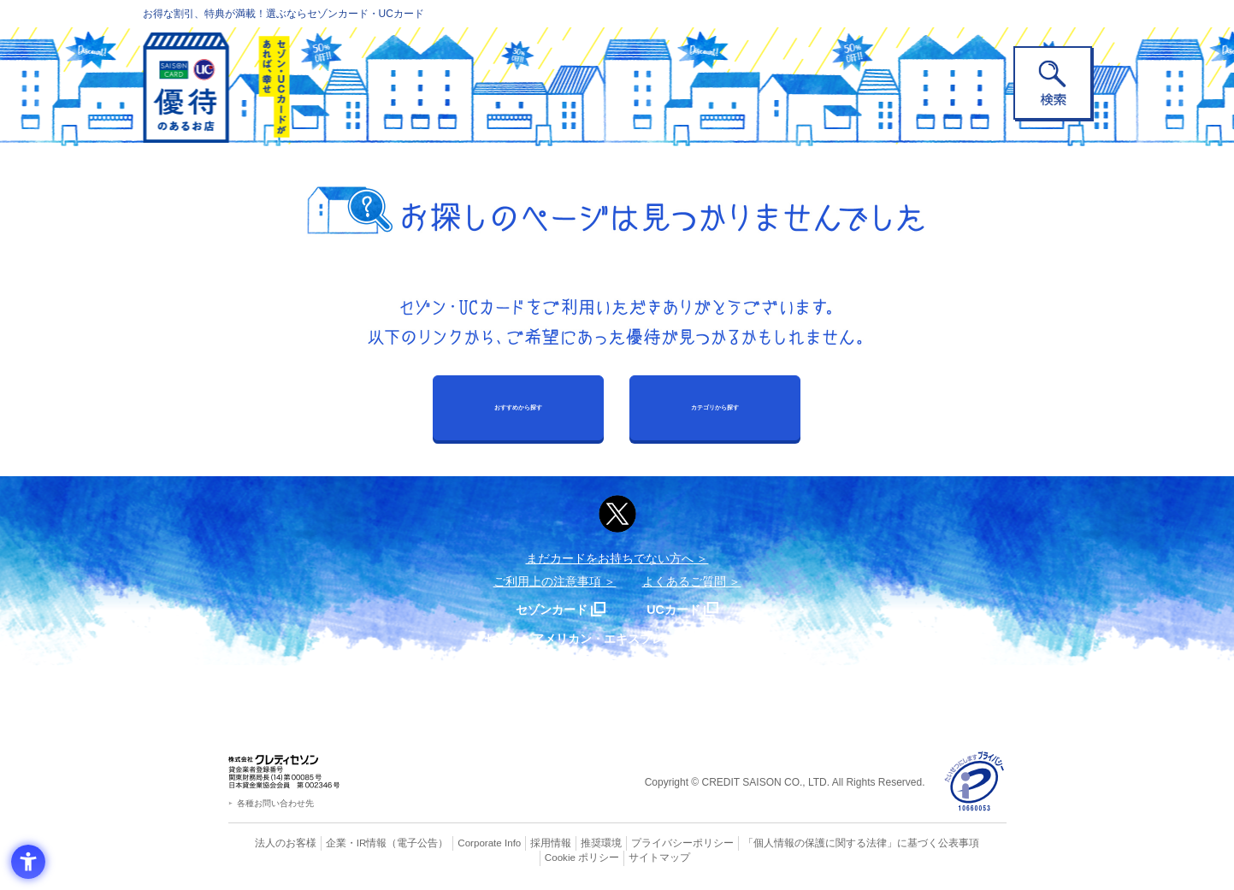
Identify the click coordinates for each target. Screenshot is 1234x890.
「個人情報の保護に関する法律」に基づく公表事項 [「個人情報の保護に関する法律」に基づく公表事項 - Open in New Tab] (805, 843)
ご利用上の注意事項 (547, 581)
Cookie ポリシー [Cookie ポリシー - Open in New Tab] (957, 843)
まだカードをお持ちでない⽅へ (610, 558)
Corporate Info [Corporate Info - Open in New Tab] (460, 843)
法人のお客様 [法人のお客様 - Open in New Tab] (270, 843)
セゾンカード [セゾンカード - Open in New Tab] (548, 609)
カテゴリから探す (715, 407)
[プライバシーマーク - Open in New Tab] (974, 782)
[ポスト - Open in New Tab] (617, 514)
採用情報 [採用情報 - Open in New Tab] (518, 843)
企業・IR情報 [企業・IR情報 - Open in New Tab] (336, 843)
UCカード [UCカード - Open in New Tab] (678, 609)
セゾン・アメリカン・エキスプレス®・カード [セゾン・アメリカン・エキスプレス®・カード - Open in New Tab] (608, 638)
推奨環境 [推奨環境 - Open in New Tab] (565, 843)
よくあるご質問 (684, 581)
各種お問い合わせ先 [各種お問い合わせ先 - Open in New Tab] (275, 803)
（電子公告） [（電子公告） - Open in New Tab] (392, 843)
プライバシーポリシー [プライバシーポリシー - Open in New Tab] (640, 843)
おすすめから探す (518, 407)
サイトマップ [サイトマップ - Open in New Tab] (617, 857)
